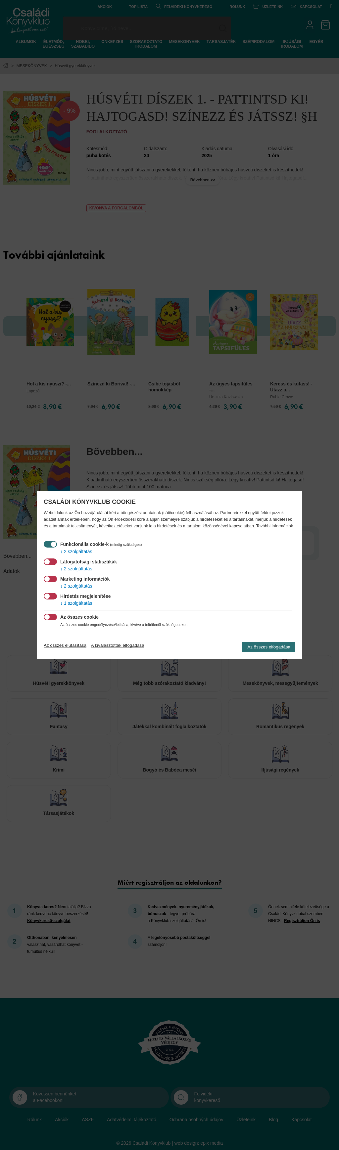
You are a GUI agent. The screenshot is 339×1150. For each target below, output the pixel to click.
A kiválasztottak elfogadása (117, 645)
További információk (274, 526)
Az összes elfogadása (268, 646)
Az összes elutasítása (65, 645)
